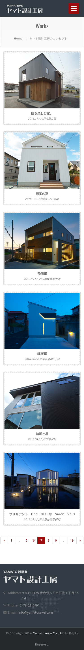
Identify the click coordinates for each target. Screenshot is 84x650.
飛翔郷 (42, 273)
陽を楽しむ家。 (42, 113)
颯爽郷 (42, 354)
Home (18, 38)
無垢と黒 (42, 434)
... (19, 540)
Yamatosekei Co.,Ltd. (49, 633)
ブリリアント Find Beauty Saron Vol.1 (42, 514)
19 (72, 540)
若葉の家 (42, 193)
